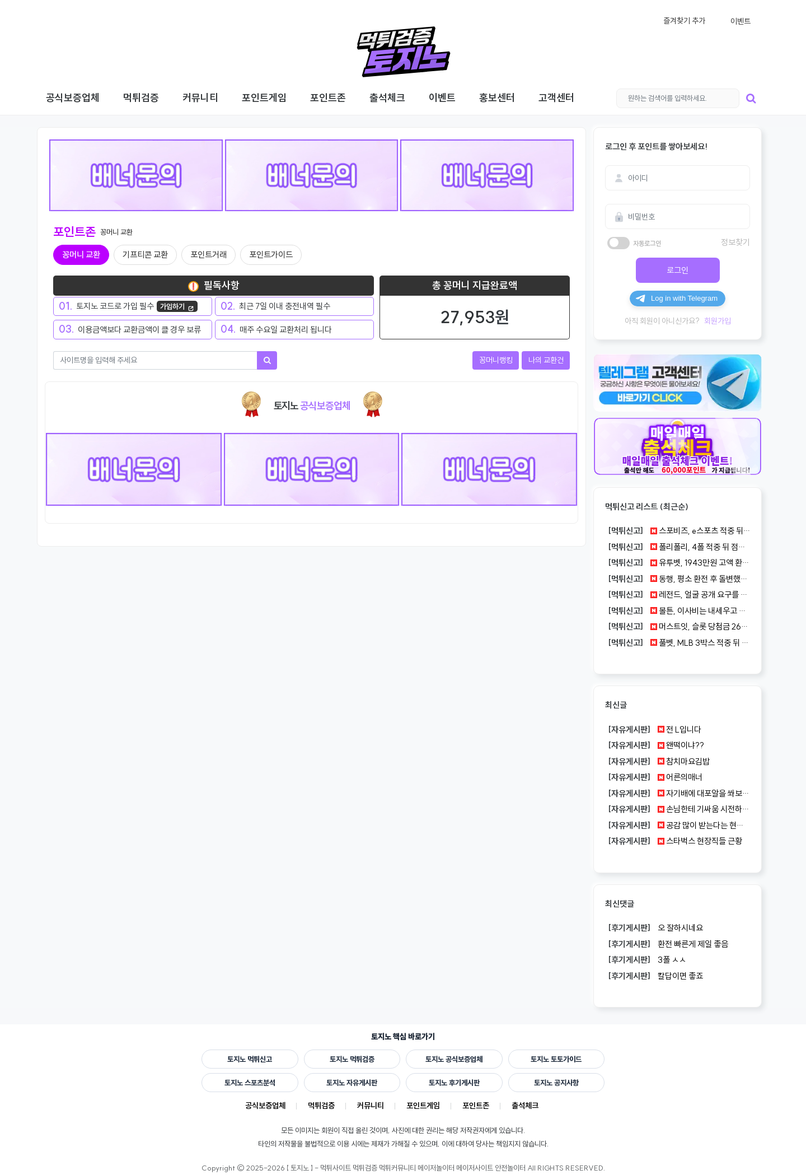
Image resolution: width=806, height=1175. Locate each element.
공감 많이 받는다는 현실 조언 (677, 825)
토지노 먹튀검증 (352, 1059)
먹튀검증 (321, 1106)
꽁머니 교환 (81, 254)
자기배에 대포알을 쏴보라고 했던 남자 (677, 793)
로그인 (677, 270)
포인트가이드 (271, 254)
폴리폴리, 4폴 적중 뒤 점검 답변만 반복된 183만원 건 (677, 547)
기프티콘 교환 (145, 254)
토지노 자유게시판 (351, 1082)
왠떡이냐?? (654, 745)
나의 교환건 (546, 360)
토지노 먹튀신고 (249, 1059)
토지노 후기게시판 (454, 1082)
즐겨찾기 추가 (684, 21)
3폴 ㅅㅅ (645, 960)
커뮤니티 (370, 1106)
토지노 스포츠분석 (249, 1082)
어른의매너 (653, 777)
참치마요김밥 (657, 761)
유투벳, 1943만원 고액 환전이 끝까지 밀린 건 (677, 562)
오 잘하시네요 (654, 928)
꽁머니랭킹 (496, 360)
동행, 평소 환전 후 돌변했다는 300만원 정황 (677, 579)
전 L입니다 (653, 729)
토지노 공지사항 (556, 1082)
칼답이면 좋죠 (654, 976)
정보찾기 (735, 242)
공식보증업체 (265, 1106)
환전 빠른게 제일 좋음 (666, 944)
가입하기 (177, 307)
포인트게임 (423, 1106)
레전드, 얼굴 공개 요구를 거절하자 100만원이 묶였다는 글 (677, 594)
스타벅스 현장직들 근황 (673, 841)
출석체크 (525, 1106)
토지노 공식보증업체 (453, 1059)
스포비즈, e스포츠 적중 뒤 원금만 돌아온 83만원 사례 (677, 531)
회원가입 (717, 321)
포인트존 (475, 1106)
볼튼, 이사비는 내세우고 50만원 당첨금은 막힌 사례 (677, 611)
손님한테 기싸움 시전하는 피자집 (677, 809)
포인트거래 (208, 254)
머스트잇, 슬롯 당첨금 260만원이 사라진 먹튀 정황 (677, 626)
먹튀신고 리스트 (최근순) (646, 506)
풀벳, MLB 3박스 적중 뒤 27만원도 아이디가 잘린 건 (677, 643)
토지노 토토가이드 (556, 1059)
